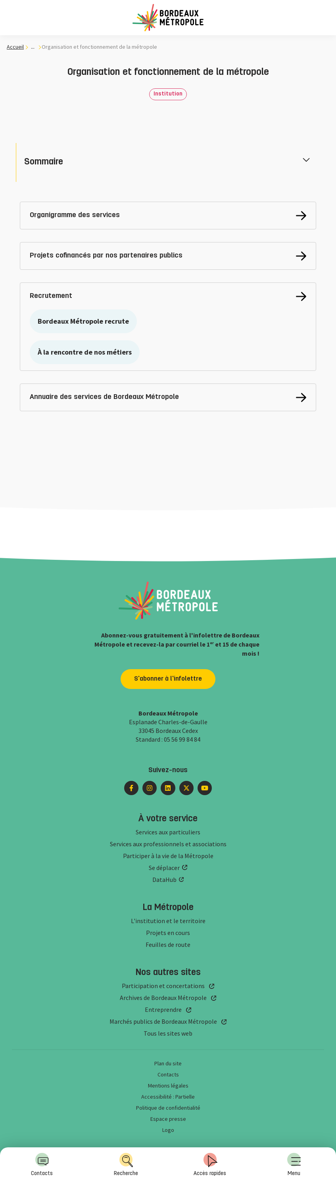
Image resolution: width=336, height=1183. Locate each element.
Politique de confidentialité (168, 1107)
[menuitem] (294, 1165)
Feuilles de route (168, 944)
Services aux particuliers (168, 832)
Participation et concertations (163, 986)
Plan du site (168, 1063)
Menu (294, 1164)
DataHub (164, 879)
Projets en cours (168, 933)
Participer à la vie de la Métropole (168, 856)
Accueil (15, 46)
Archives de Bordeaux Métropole (163, 998)
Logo (168, 1129)
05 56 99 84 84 (182, 739)
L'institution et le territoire (168, 921)
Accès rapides (210, 1164)
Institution (168, 94)
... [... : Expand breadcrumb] (33, 47)
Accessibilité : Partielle (168, 1096)
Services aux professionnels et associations (168, 844)
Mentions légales (168, 1085)
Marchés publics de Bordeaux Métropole (163, 1021)
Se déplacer (164, 868)
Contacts (42, 1164)
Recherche (126, 1164)
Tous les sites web (168, 1033)
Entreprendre (163, 1009)
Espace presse (168, 1118)
